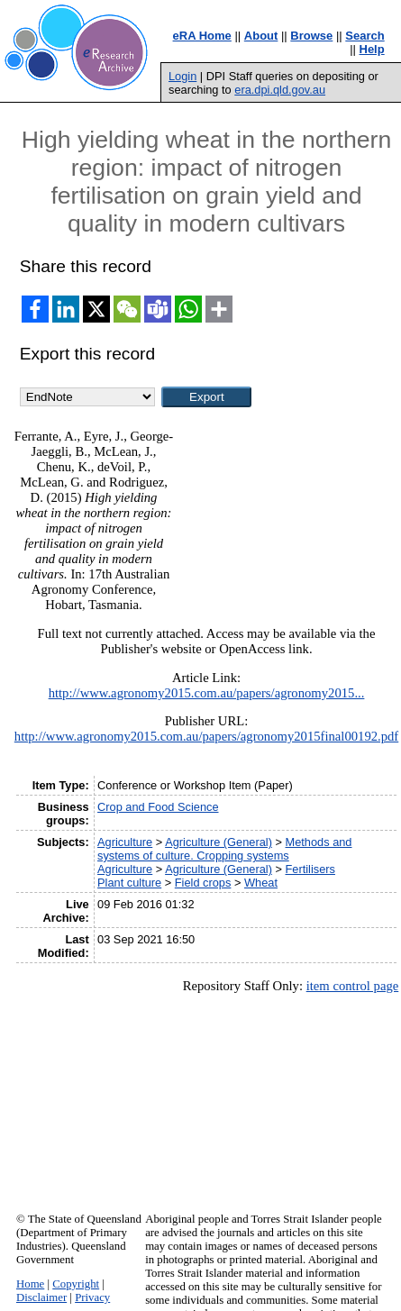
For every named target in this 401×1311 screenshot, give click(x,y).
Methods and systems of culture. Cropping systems (224, 848)
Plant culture (129, 882)
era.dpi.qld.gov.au (279, 89)
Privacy (92, 1297)
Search (364, 35)
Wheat (261, 882)
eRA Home (202, 35)
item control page (352, 986)
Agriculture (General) (218, 842)
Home (30, 1284)
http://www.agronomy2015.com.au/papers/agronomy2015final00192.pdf (206, 736)
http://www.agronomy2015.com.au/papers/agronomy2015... (207, 693)
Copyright (75, 1284)
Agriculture (124, 842)
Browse (311, 35)
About (261, 35)
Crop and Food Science (157, 807)
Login (182, 76)
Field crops (203, 882)
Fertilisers (310, 869)
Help (372, 49)
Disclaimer (41, 1297)
